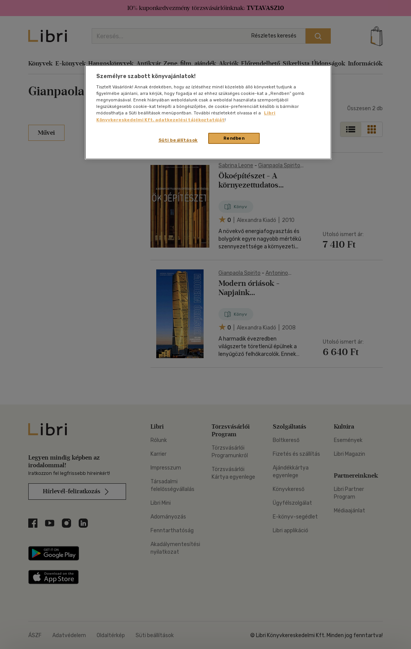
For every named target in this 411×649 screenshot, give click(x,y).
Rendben (234, 138)
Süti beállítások (178, 140)
